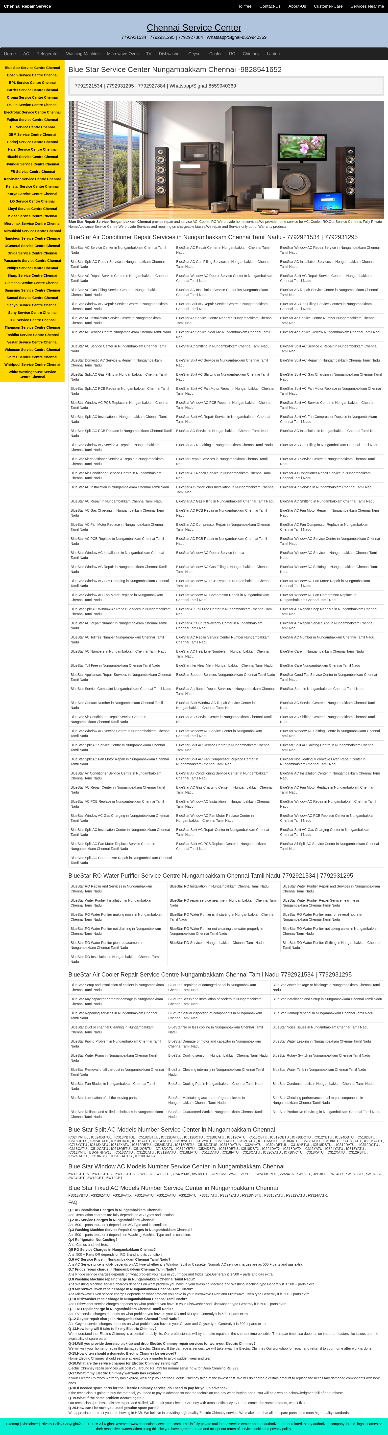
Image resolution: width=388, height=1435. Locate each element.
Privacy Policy (51, 1424)
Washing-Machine (82, 53)
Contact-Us (270, 6)
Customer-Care (328, 6)
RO (232, 53)
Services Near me (367, 6)
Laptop (273, 53)
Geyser (195, 53)
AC (26, 53)
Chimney (251, 53)
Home (10, 53)
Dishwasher (170, 53)
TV (148, 53)
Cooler (215, 53)
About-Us (297, 6)
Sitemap (12, 1424)
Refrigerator (48, 53)
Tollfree (245, 6)
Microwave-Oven (123, 53)
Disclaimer (30, 1424)
